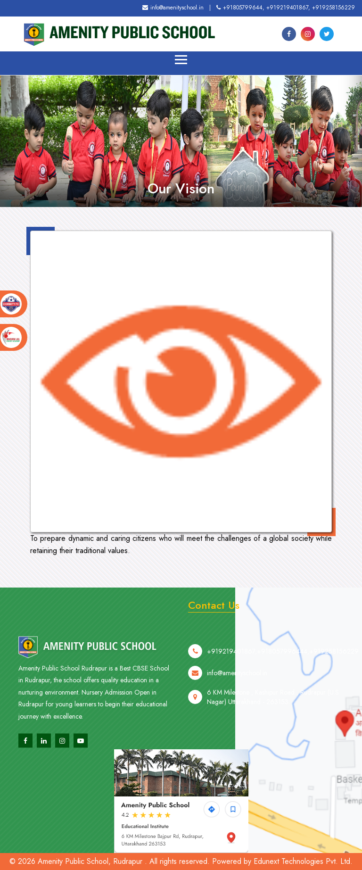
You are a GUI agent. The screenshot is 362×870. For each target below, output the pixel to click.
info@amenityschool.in (173, 7)
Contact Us (213, 605)
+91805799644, (240, 7)
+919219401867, (288, 7)
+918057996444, (283, 663)
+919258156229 (333, 7)
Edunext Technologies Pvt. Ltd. (303, 861)
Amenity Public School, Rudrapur (90, 861)
